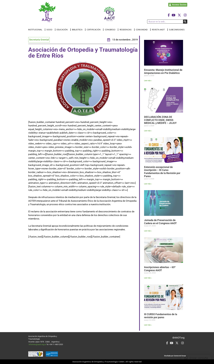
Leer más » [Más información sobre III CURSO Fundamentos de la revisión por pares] (148, 325)
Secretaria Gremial (39, 39)
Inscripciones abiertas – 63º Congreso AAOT (160, 269)
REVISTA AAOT (159, 29)
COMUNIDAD (142, 29)
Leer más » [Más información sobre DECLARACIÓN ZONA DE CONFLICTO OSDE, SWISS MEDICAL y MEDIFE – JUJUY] (148, 131)
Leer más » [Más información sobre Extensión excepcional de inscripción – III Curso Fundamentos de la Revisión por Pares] (148, 184)
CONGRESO (111, 29)
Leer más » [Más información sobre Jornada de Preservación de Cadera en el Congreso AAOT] (148, 231)
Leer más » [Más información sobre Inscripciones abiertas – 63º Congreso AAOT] (148, 278)
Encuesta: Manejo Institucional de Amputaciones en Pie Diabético (163, 71)
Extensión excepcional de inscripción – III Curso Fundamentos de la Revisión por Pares (162, 172)
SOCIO (50, 29)
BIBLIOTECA (78, 29)
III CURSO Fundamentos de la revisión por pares (160, 316)
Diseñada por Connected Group (175, 356)
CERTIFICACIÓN (94, 29)
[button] (196, 358)
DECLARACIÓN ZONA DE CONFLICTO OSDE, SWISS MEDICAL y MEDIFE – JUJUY (160, 119)
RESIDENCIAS (126, 29)
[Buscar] (185, 21)
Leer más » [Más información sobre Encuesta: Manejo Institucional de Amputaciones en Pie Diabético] (148, 81)
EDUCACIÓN (63, 29)
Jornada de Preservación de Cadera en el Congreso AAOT (160, 222)
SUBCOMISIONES (177, 29)
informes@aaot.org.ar (37, 344)
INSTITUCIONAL (36, 29)
